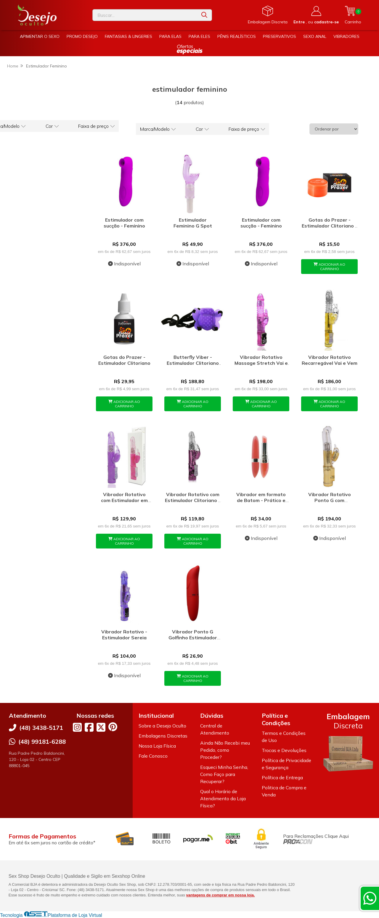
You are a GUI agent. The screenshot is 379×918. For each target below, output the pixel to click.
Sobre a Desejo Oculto (162, 726)
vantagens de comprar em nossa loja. (220, 895)
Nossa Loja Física (157, 746)
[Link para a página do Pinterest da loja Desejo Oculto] (112, 726)
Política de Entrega (282, 777)
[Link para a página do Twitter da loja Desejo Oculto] (101, 727)
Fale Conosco (153, 756)
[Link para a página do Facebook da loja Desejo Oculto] (89, 727)
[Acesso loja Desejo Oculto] (316, 15)
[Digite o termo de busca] (145, 15)
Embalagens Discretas (163, 736)
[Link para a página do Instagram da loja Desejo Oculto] (77, 727)
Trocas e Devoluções (284, 750)
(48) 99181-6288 (42, 741)
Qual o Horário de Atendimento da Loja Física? (223, 798)
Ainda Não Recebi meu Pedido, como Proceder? (225, 750)
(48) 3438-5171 (41, 727)
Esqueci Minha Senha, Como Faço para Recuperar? (224, 774)
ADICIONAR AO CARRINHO (329, 266)
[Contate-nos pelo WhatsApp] (370, 898)
